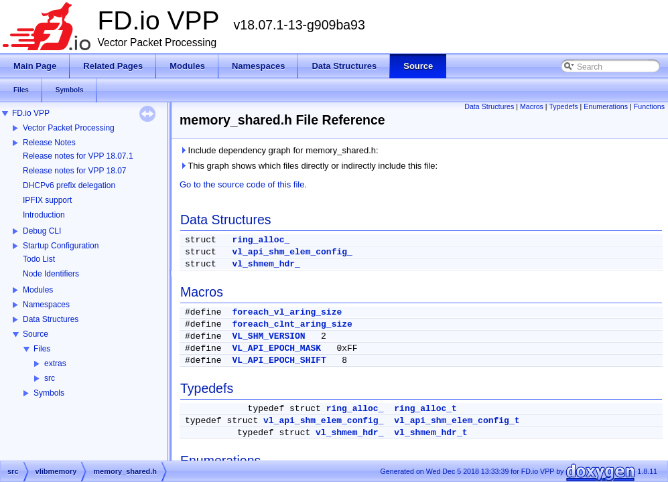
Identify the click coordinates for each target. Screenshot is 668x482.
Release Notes (49, 142)
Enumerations (606, 106)
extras (55, 363)
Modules (38, 290)
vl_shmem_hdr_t (430, 433)
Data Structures (50, 319)
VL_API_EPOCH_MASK (276, 348)
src (49, 378)
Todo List (39, 259)
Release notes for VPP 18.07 (75, 170)
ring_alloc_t (425, 409)
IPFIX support (47, 200)
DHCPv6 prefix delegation (69, 185)
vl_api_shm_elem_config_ (292, 252)
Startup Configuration (60, 245)
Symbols (49, 393)
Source (35, 334)
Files (42, 348)
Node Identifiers (51, 273)
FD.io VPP (31, 113)
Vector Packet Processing (69, 128)
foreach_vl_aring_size (287, 312)
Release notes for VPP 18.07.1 (78, 156)
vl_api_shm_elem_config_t (456, 421)
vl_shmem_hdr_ (265, 264)
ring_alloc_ (260, 240)
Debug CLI (42, 231)
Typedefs (563, 106)
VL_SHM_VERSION (268, 336)
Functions (649, 106)
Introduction (44, 215)
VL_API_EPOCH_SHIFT (279, 360)
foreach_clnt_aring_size (292, 324)
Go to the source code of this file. (243, 184)
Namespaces (46, 304)
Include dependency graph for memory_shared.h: (279, 150)
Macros (531, 106)
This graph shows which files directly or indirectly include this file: (309, 166)
